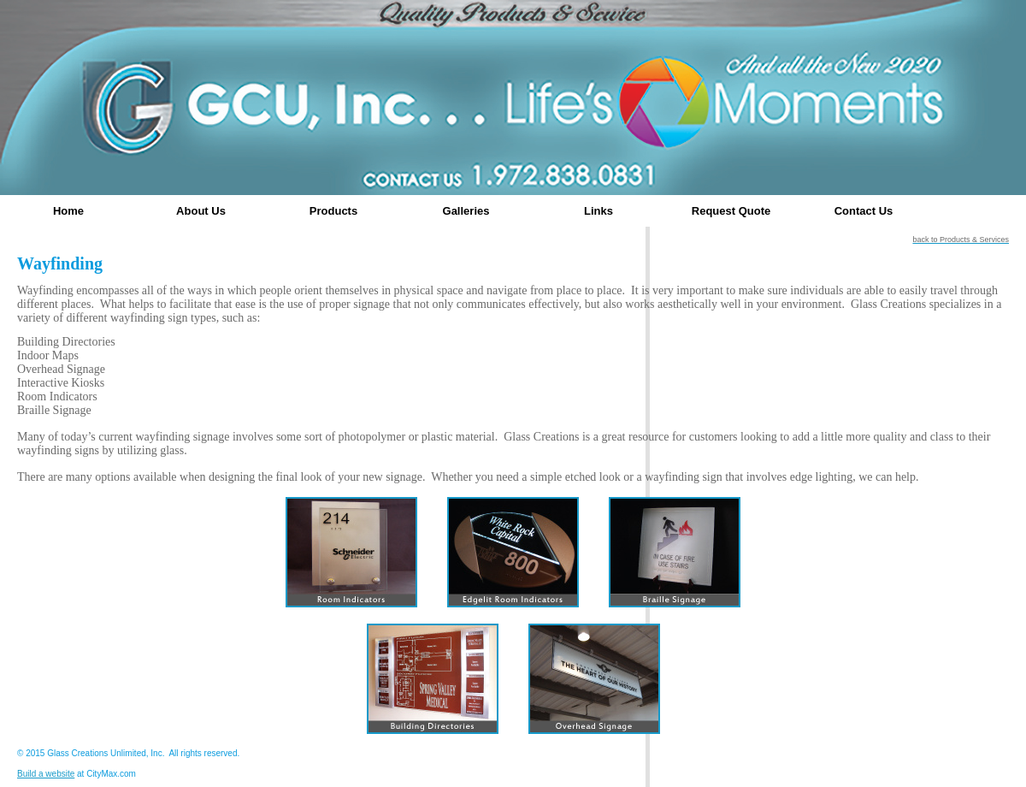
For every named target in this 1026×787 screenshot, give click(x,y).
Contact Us (863, 210)
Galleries (466, 210)
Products (333, 210)
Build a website (45, 773)
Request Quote (731, 210)
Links (598, 210)
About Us (201, 210)
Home (68, 210)
